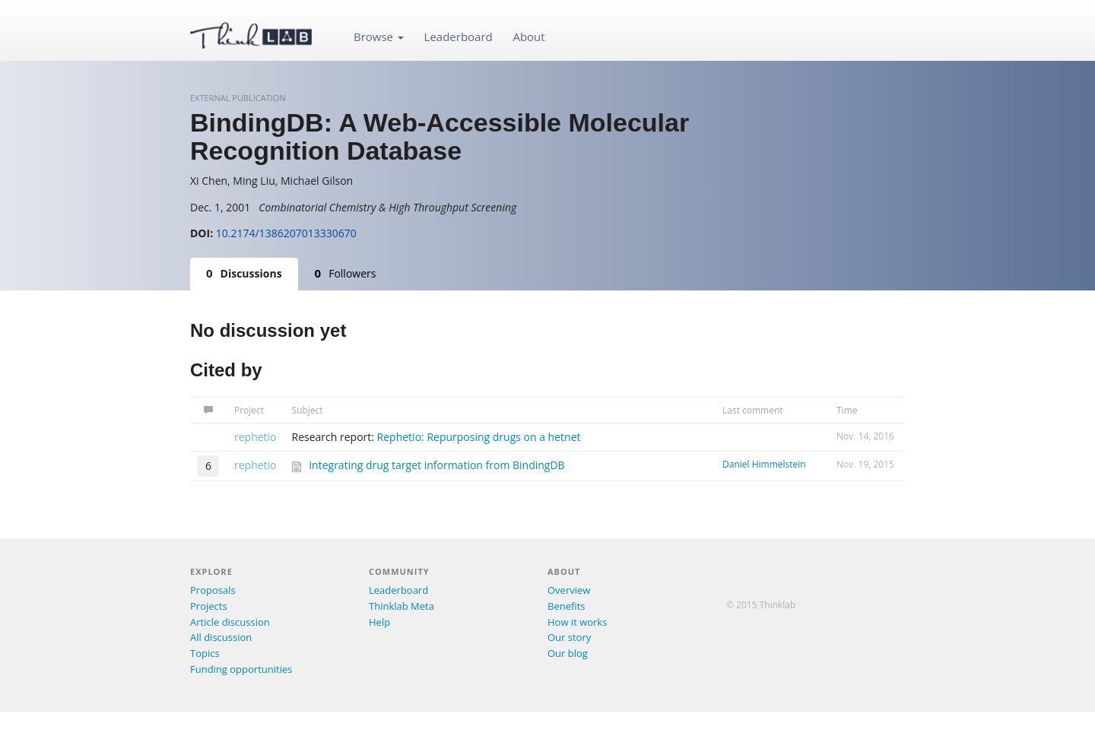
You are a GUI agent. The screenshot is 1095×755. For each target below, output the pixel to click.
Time (847, 410)
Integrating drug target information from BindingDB (436, 465)
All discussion (221, 637)
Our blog (568, 653)
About (528, 36)
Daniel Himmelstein (764, 464)
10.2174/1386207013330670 (286, 233)
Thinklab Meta (401, 606)
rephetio (255, 437)
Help (379, 622)
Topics (205, 653)
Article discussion (230, 622)
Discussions (244, 273)
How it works (577, 622)
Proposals (213, 590)
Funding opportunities (241, 669)
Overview (569, 590)
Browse (379, 36)
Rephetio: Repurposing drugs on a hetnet (479, 437)
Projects (208, 606)
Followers (345, 273)
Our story (569, 637)
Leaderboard (458, 36)
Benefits (566, 606)
